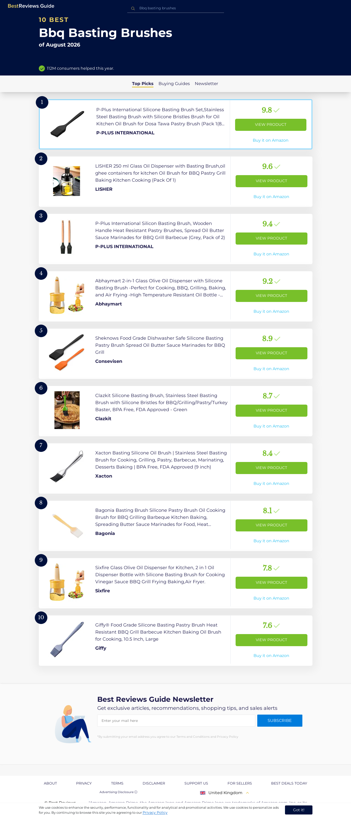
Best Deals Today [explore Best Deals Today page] (289, 783)
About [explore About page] (50, 783)
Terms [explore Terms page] (117, 783)
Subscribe (280, 720)
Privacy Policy (155, 812)
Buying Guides (174, 83)
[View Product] (175, 124)
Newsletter (206, 83)
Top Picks (142, 83)
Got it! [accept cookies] (298, 809)
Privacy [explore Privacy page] (84, 783)
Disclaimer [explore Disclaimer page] (154, 783)
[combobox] (175, 8)
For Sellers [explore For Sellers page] (240, 783)
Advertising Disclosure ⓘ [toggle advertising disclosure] (118, 792)
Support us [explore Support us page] (196, 783)
